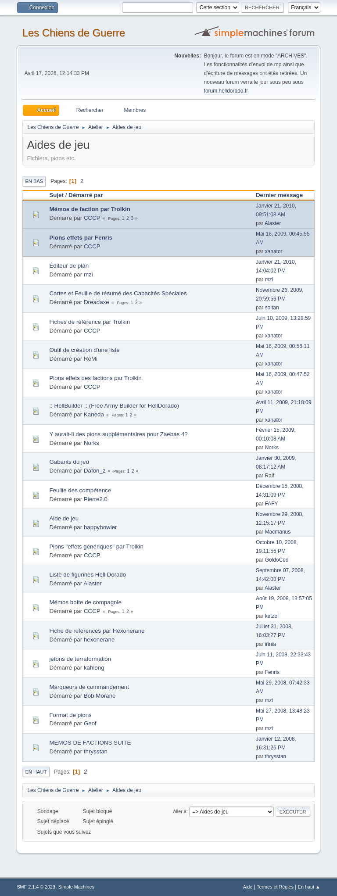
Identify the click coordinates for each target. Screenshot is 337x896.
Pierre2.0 (96, 499)
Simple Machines (76, 886)
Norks (91, 443)
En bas (34, 181)
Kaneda (94, 414)
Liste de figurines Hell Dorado (87, 574)
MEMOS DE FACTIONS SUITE (90, 742)
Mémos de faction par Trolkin (89, 209)
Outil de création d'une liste (84, 350)
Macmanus (278, 532)
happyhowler (100, 527)
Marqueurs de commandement (89, 687)
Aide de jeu (64, 518)
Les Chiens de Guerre (73, 33)
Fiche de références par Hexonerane (96, 630)
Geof (90, 723)
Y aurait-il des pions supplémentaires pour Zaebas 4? (118, 434)
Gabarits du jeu (69, 462)
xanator (274, 251)
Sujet (56, 195)
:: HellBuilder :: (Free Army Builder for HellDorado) (114, 405)
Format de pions (70, 715)
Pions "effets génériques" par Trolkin (96, 546)
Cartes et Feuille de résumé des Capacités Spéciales (117, 293)
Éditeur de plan (69, 265)
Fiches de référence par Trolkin (89, 322)
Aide (248, 886)
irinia (270, 644)
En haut (36, 771)
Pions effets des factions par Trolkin (95, 378)
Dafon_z (95, 470)
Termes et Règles (275, 886)
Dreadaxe (96, 302)
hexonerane (99, 639)
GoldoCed (277, 560)
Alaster (273, 223)
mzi (88, 274)
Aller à (179, 811)
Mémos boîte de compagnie (85, 602)
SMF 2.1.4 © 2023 (36, 886)
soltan (272, 308)
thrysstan (96, 751)
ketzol (272, 616)
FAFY (271, 504)
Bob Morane (100, 695)
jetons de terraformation (80, 659)
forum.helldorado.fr (226, 91)
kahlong (94, 667)
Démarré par (85, 195)
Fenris (272, 672)
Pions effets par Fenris (80, 237)
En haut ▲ (309, 886)
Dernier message (283, 195)
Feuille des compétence (80, 490)
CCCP (92, 218)
